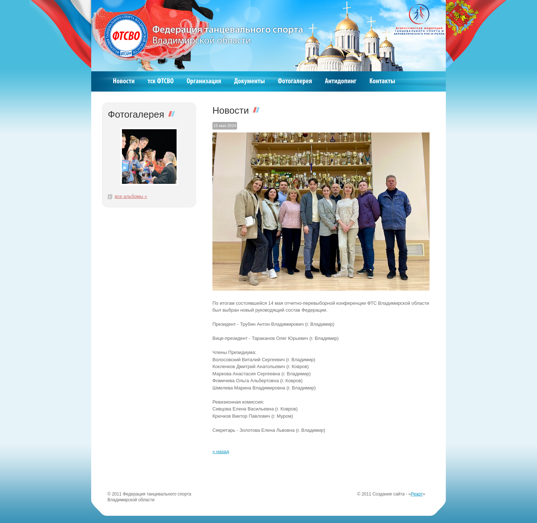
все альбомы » (131, 196)
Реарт (417, 494)
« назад (220, 451)
